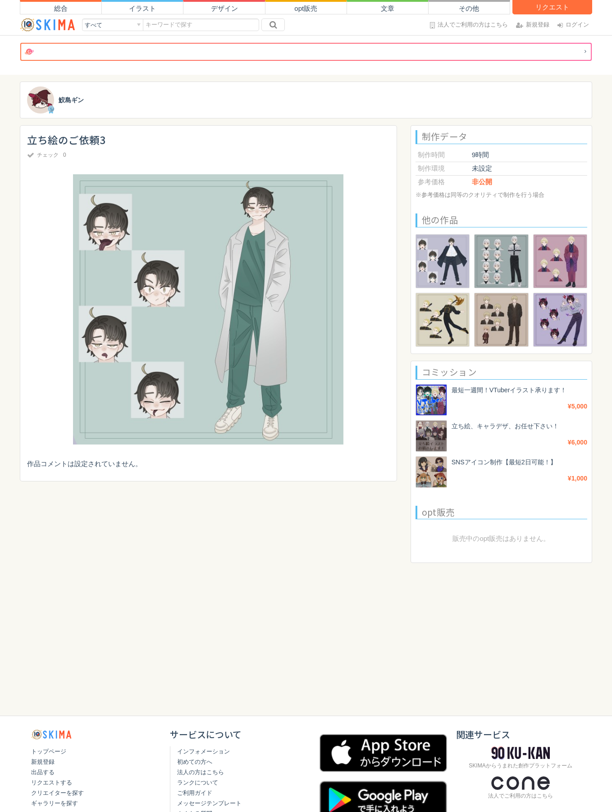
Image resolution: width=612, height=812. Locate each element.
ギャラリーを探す (54, 803)
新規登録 (43, 761)
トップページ (48, 751)
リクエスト (552, 7)
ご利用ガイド (194, 792)
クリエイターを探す (57, 792)
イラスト (142, 8)
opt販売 (305, 8)
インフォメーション (203, 751)
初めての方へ (194, 761)
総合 (61, 8)
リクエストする (51, 782)
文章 (387, 8)
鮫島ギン (72, 100)
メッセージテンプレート (209, 803)
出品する (43, 772)
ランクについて (197, 782)
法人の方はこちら (200, 772)
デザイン (224, 8)
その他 (469, 8)
